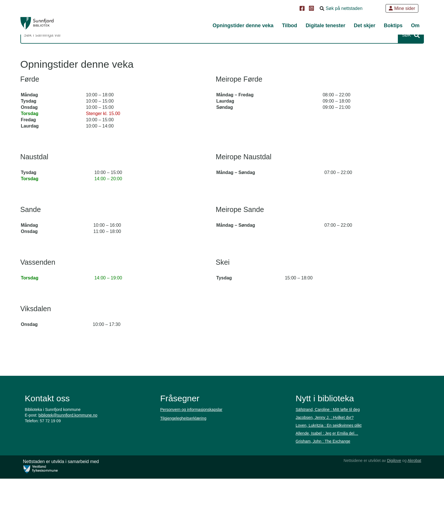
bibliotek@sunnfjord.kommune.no (68, 450)
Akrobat (412, 487)
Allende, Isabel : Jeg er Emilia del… (326, 468)
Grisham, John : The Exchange (322, 476)
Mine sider (402, 8)
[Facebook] (303, 9)
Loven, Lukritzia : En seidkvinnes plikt (328, 461)
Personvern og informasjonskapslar (192, 445)
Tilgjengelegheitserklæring (184, 453)
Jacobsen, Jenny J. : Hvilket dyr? (324, 453)
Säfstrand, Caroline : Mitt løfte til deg (327, 445)
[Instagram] (312, 9)
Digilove (391, 487)
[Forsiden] (48, 25)
